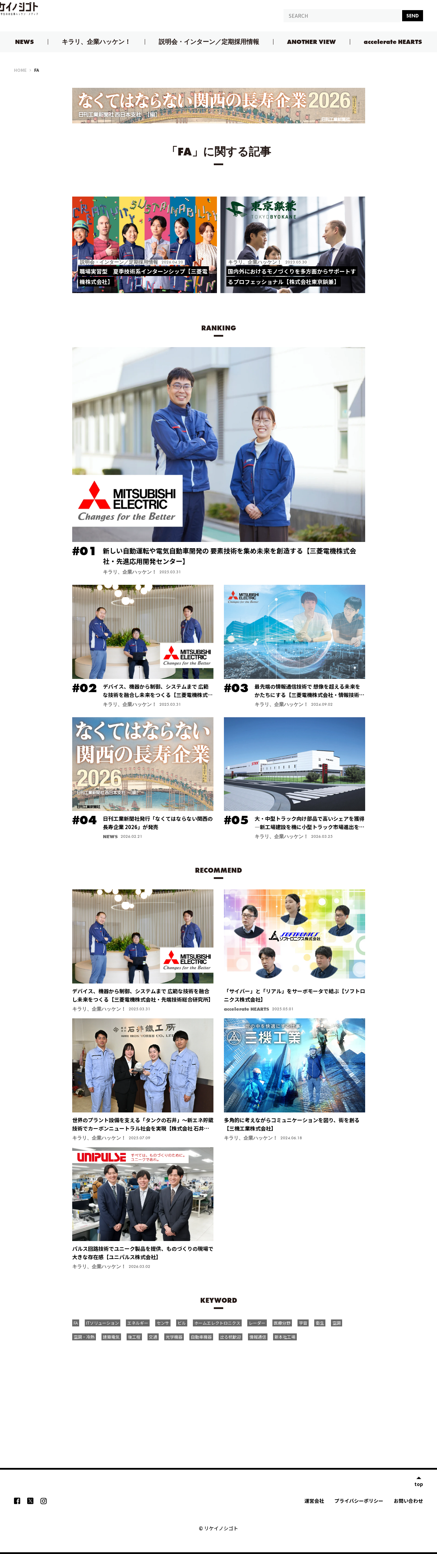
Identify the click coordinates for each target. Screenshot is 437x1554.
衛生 (320, 1323)
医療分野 (282, 1323)
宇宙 (303, 1323)
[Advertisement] (218, 1396)
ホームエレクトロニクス (217, 1323)
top (418, 1483)
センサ (163, 1323)
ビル (182, 1323)
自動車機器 (201, 1337)
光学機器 (174, 1337)
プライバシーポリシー (358, 1500)
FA (76, 1323)
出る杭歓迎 (230, 1337)
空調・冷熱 (84, 1337)
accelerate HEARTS (393, 42)
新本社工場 (284, 1337)
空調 (336, 1323)
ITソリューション (102, 1323)
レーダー (257, 1323)
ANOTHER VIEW (311, 42)
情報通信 (257, 1337)
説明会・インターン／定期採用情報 (209, 42)
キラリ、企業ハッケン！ (96, 42)
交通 (153, 1337)
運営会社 (314, 1500)
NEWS (24, 42)
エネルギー (137, 1323)
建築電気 (111, 1337)
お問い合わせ (408, 1500)
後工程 (134, 1337)
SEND (412, 16)
